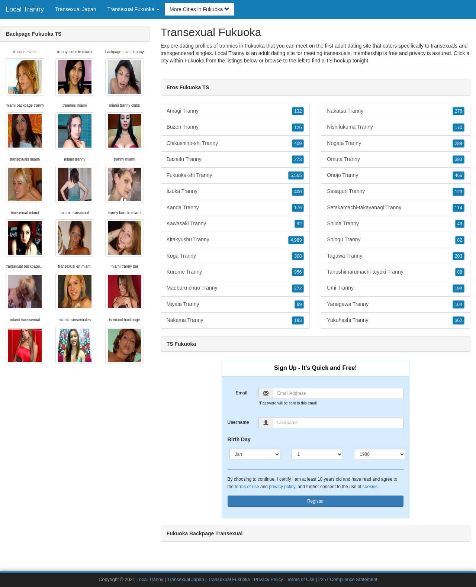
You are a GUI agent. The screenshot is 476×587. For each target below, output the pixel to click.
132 (298, 111)
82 (459, 240)
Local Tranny (25, 9)
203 (458, 256)
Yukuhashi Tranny (395, 320)
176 (298, 207)
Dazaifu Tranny (235, 159)
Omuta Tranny (395, 159)
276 (458, 111)
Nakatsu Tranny (395, 111)
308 (298, 256)
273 (298, 159)
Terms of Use (300, 579)
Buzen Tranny (235, 127)
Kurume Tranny (235, 272)
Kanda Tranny (235, 208)
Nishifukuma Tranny (395, 127)
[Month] (255, 454)
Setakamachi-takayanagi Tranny (395, 208)
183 (298, 320)
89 (299, 304)
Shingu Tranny (395, 240)
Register (315, 501)
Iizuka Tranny (235, 191)
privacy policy (282, 486)
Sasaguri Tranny (395, 191)
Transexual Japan (75, 9)
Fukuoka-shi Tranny (235, 175)
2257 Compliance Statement (347, 579)
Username (238, 422)
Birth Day (239, 439)
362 (458, 320)
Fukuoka (194, 61)
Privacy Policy (268, 579)
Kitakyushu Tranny (235, 240)
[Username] (338, 422)
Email (241, 393)
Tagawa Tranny (395, 256)
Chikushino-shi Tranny (235, 143)
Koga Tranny (235, 256)
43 (459, 223)
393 (458, 159)
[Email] (338, 393)
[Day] (317, 454)
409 (298, 143)
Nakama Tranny (235, 320)
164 (458, 304)
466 (458, 175)
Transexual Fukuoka (229, 579)
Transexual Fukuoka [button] (133, 9)
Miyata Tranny (235, 304)
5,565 (296, 175)
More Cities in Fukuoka (199, 9)
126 (298, 127)
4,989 (296, 240)
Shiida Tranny (395, 224)
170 (458, 127)
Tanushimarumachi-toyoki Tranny (395, 272)
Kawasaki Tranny (235, 224)
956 (298, 272)
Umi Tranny (395, 288)
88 (459, 272)
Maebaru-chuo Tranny (235, 288)
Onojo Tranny (395, 175)
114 (458, 207)
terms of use (247, 486)
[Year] (379, 454)
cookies (370, 486)
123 (458, 191)
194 (458, 288)
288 (458, 143)
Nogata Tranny (395, 143)
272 (298, 288)
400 (298, 191)
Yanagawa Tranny (395, 304)
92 (299, 223)
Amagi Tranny (235, 111)
